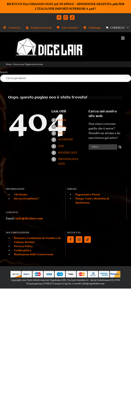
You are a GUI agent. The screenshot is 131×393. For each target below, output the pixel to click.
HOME (62, 120)
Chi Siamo (20, 194)
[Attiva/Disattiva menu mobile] (123, 38)
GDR (61, 146)
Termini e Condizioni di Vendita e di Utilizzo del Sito (37, 240)
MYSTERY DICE (67, 153)
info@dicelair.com (29, 218)
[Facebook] (70, 239)
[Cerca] (120, 147)
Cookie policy (22, 250)
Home (8, 64)
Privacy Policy (23, 246)
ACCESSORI (65, 139)
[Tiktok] (87, 239)
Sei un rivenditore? (26, 199)
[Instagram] (79, 239)
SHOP (61, 126)
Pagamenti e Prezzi (87, 194)
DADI (61, 133)
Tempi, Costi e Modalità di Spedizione (92, 201)
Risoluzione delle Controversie (34, 254)
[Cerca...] (102, 147)
